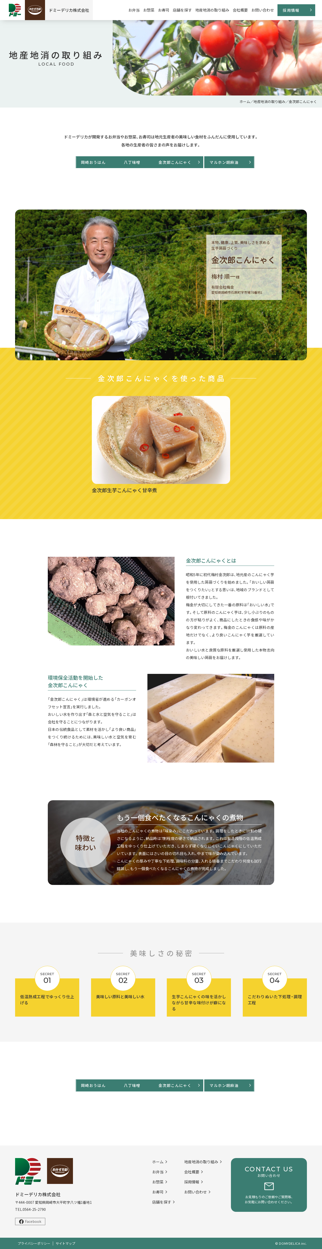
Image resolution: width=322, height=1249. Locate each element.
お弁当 (134, 10)
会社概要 (240, 10)
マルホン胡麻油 (238, 162)
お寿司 (163, 10)
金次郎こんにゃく (185, 162)
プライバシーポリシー (34, 1243)
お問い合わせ (262, 10)
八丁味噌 (121, 162)
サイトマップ (65, 1243)
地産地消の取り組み (212, 10)
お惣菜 (148, 10)
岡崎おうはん (70, 162)
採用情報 (291, 10)
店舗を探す (182, 10)
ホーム (244, 101)
